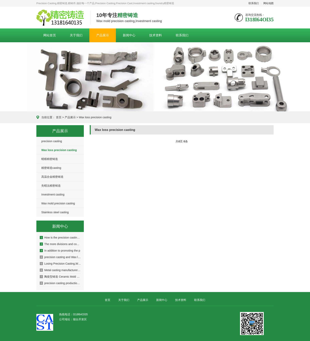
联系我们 (254, 3)
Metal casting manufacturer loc (60, 270)
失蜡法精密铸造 (51, 185)
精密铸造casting (51, 167)
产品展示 (102, 35)
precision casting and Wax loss (60, 257)
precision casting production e (60, 283)
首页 (58, 117)
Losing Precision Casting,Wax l (60, 263)
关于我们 (76, 35)
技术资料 (155, 35)
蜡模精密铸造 (49, 159)
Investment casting (52, 194)
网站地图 (268, 3)
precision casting (51, 141)
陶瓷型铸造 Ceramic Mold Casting (60, 276)
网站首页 (49, 35)
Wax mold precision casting (58, 203)
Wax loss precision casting (95, 117)
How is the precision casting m (60, 237)
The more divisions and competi (60, 244)
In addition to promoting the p (60, 250)
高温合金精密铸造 (52, 176)
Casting (60, 18)
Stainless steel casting (55, 212)
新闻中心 (129, 35)
